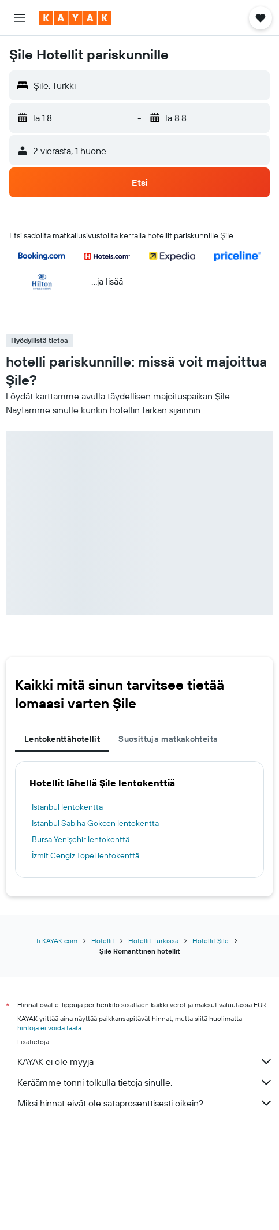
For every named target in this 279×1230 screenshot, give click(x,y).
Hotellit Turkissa (153, 940)
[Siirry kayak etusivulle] (75, 18)
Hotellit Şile (210, 940)
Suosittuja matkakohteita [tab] (168, 739)
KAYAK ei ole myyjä (145, 1061)
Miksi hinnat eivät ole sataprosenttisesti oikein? (145, 1103)
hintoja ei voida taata (49, 1027)
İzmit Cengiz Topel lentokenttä (85, 855)
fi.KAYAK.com (56, 940)
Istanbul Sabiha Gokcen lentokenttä (95, 823)
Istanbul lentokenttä (67, 807)
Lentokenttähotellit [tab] (62, 739)
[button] (19, 18)
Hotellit (102, 940)
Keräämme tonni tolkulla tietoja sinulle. (145, 1082)
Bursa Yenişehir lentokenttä (80, 839)
